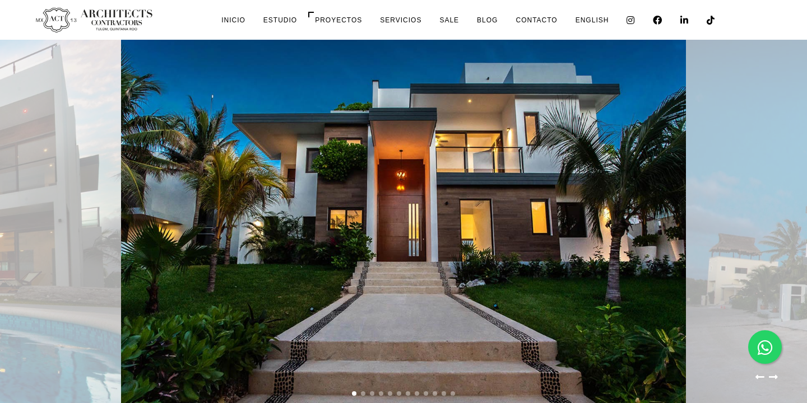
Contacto (536, 20)
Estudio (280, 20)
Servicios (400, 20)
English (592, 20)
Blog (487, 20)
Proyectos (338, 20)
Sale (449, 20)
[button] (760, 379)
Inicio (233, 20)
